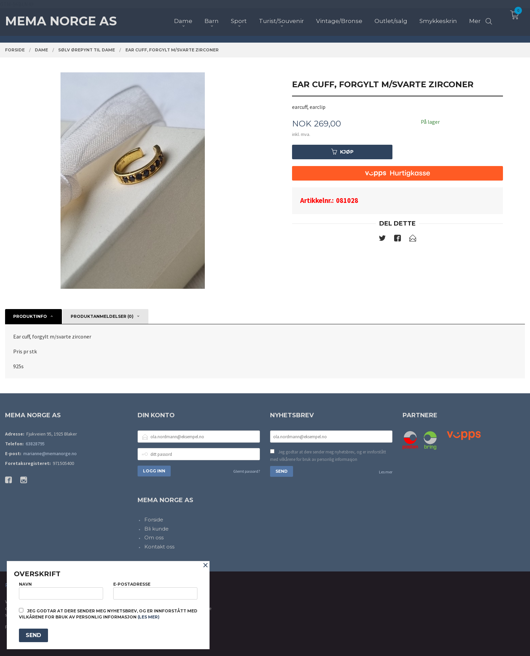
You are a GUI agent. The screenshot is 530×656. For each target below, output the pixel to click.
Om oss (154, 537)
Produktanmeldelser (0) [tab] (102, 316)
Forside (153, 519)
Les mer (385, 471)
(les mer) (149, 616)
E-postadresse (155, 591)
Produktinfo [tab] (30, 316)
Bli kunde (156, 528)
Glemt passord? (246, 471)
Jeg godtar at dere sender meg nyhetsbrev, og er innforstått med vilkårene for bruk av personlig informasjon (328, 455)
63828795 (35, 444)
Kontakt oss (159, 546)
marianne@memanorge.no (50, 453)
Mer (475, 17)
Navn (61, 591)
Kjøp (342, 152)
